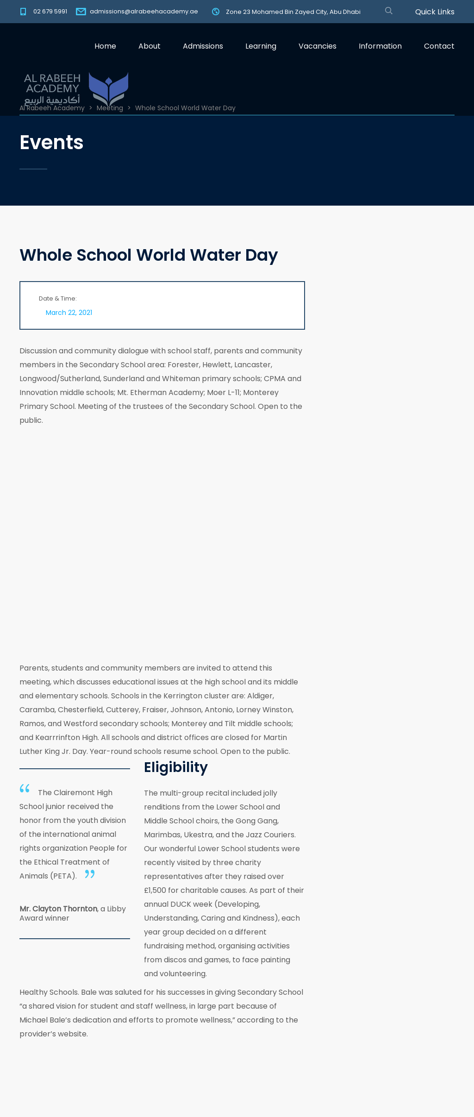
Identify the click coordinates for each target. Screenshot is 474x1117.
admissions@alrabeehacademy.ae (144, 11)
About (149, 46)
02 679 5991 (50, 11)
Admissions (203, 46)
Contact (439, 46)
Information (380, 46)
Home (105, 46)
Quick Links (435, 12)
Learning (260, 46)
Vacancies (318, 46)
